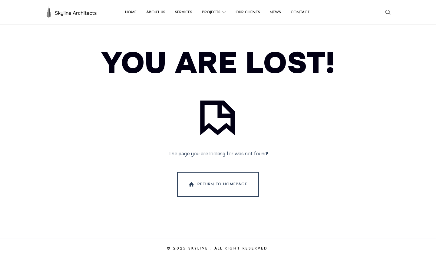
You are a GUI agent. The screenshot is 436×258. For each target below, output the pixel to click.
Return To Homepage (217, 184)
